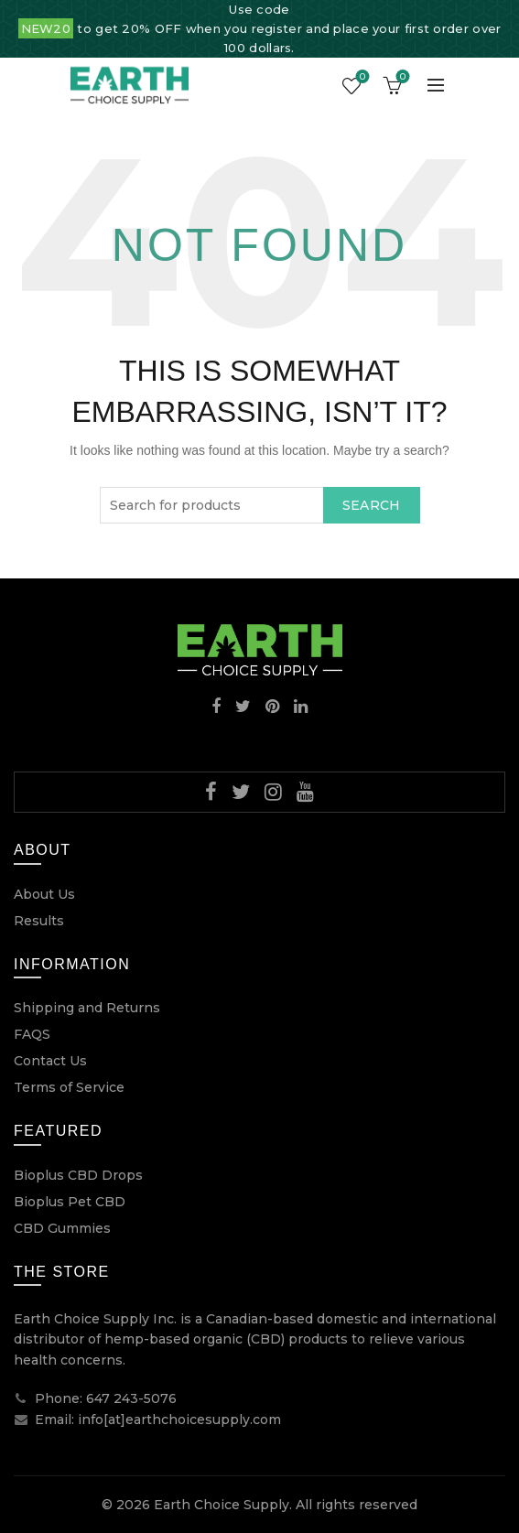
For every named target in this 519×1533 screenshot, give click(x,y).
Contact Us (50, 1061)
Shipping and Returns (87, 1007)
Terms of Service (69, 1087)
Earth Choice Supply (221, 1504)
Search (371, 505)
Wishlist (361, 77)
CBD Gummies (62, 1228)
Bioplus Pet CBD (69, 1201)
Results (39, 920)
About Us (44, 894)
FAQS (32, 1034)
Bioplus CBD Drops (78, 1175)
